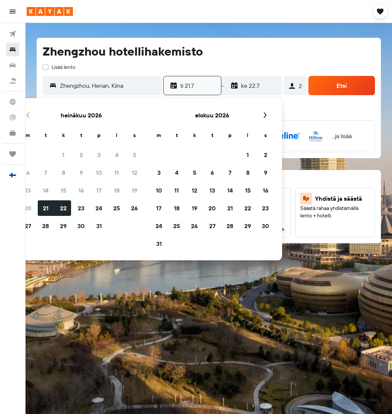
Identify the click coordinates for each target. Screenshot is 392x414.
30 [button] (81, 226)
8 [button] (63, 172)
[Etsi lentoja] (12, 34)
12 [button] (134, 172)
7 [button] (45, 172)
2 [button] (81, 154)
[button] (12, 11)
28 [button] (45, 226)
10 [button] (99, 172)
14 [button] (45, 190)
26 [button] (134, 208)
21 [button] (45, 208)
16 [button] (81, 190)
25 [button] (116, 208)
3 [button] (99, 154)
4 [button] (116, 154)
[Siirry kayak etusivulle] (50, 11)
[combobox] (109, 85)
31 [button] (99, 226)
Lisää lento (63, 67)
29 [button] (63, 226)
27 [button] (28, 226)
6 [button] (28, 172)
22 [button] (63, 208)
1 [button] (63, 154)
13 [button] (28, 190)
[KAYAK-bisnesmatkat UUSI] (12, 133)
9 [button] (81, 172)
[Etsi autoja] (12, 65)
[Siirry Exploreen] (12, 101)
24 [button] (99, 208)
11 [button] (116, 172)
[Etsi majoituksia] (12, 49)
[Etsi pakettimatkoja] (12, 80)
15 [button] (63, 190)
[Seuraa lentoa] (12, 117)
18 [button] (117, 190)
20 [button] (27, 208)
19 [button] (134, 190)
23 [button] (81, 208)
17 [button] (98, 190)
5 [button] (134, 154)
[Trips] (12, 154)
